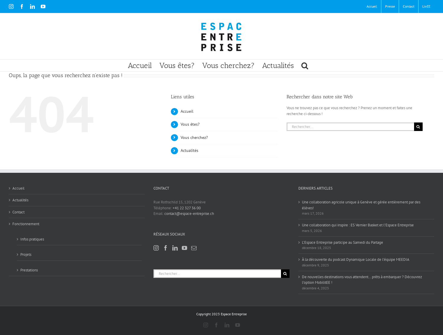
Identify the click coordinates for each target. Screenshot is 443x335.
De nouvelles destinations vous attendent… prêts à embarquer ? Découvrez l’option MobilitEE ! (362, 279)
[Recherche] (418, 126)
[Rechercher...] (350, 126)
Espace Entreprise (234, 314)
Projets (25, 254)
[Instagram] (156, 248)
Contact (18, 212)
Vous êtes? (190, 124)
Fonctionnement (25, 223)
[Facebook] (165, 248)
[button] (304, 65)
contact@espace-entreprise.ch (189, 213)
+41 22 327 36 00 (187, 207)
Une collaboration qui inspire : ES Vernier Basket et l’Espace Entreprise (358, 225)
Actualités (189, 150)
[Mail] (194, 248)
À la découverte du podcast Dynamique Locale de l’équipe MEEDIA (355, 259)
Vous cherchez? (194, 137)
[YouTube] (184, 248)
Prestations (29, 270)
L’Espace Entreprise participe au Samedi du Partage (342, 242)
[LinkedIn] (175, 248)
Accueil (187, 111)
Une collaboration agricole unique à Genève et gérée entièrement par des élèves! (361, 205)
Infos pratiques (32, 239)
